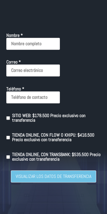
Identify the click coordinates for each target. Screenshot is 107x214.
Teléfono (15, 89)
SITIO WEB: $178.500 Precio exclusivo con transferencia (45, 118)
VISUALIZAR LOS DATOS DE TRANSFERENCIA (53, 176)
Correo (13, 62)
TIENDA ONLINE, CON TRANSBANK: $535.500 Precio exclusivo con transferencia (53, 157)
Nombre (14, 35)
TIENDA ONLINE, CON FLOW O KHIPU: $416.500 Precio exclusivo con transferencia (50, 137)
